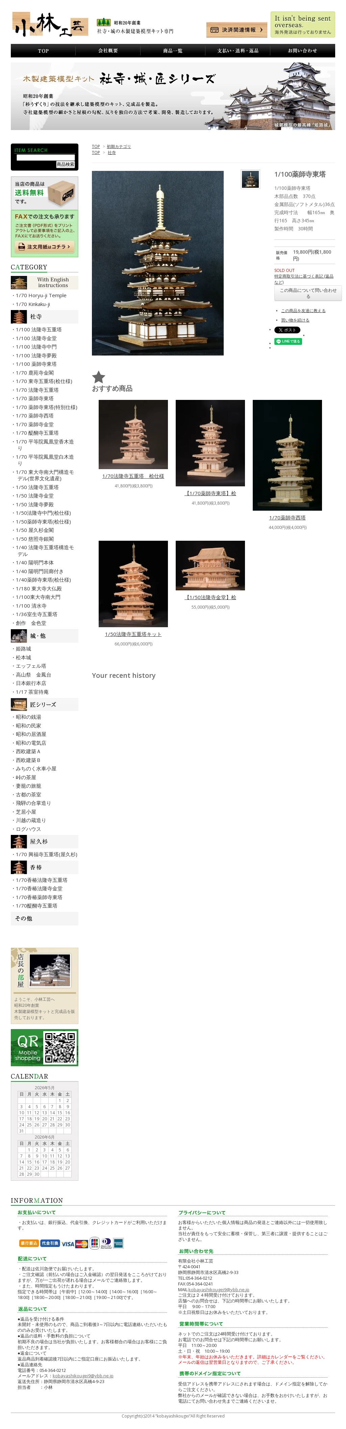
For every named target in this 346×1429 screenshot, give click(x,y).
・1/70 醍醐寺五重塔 (38, 432)
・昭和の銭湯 (29, 716)
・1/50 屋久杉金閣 (36, 530)
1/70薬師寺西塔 (287, 517)
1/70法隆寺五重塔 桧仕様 (133, 476)
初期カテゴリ (119, 146)
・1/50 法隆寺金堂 (36, 495)
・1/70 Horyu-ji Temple (42, 295)
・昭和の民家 (29, 725)
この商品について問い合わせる (308, 293)
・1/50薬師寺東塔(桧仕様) (44, 521)
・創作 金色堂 (32, 622)
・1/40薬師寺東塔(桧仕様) (44, 579)
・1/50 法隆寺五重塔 (38, 487)
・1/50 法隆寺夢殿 (36, 504)
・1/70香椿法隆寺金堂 (40, 888)
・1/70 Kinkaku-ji (34, 304)
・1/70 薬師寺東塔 (36, 398)
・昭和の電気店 (32, 742)
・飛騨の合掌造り (34, 802)
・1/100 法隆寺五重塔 (40, 329)
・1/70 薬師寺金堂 (36, 424)
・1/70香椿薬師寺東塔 (40, 897)
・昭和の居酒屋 (32, 734)
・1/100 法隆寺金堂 (37, 338)
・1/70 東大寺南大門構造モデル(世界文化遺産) (46, 475)
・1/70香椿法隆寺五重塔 (43, 879)
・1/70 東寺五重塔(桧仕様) (45, 381)
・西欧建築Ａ (29, 751)
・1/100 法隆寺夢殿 (37, 355)
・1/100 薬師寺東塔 (37, 363)
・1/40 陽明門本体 (36, 562)
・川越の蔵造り (32, 820)
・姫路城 (24, 648)
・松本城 (24, 657)
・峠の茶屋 (27, 777)
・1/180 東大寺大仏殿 (40, 588)
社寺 (112, 152)
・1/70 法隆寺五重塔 (38, 389)
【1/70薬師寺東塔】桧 (210, 493)
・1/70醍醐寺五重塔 (37, 905)
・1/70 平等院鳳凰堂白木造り (46, 460)
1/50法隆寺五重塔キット (133, 634)
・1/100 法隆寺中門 (37, 346)
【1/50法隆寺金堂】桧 (210, 597)
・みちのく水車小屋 (37, 768)
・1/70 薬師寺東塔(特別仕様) (47, 407)
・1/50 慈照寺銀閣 (36, 538)
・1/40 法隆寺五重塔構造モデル (46, 550)
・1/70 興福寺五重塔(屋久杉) (47, 854)
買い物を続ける (295, 320)
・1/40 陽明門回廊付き (41, 571)
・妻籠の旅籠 (29, 785)
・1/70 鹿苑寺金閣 (36, 372)
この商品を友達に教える (303, 310)
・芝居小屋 (27, 811)
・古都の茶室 (29, 794)
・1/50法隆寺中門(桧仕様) (44, 512)
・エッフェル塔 (32, 665)
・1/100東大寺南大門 (39, 596)
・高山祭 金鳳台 (34, 674)
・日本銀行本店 (32, 683)
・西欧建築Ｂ (29, 760)
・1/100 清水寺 (32, 605)
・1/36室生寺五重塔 (37, 614)
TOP (96, 146)
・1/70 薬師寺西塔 (36, 415)
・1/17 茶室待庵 (33, 691)
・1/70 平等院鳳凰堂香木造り (46, 445)
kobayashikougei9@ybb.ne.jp (83, 1376)
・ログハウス (29, 828)
